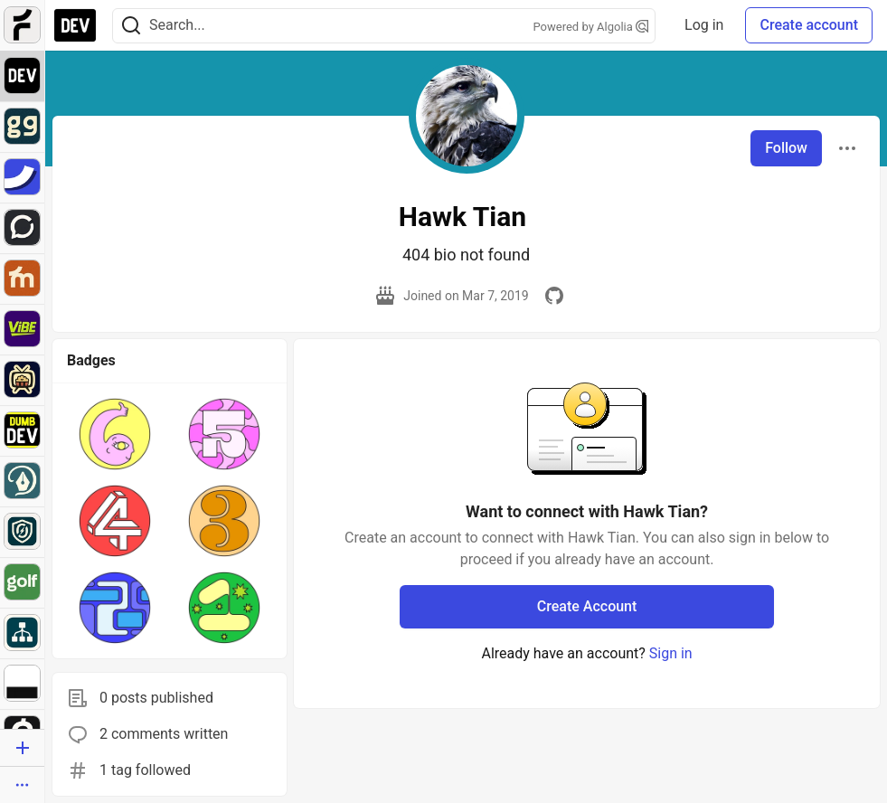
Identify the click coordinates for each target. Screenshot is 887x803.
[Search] (131, 26)
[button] (115, 434)
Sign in (671, 653)
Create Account (587, 606)
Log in (703, 24)
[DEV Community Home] (75, 25)
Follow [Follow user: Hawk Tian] (786, 147)
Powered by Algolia (591, 26)
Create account (809, 24)
